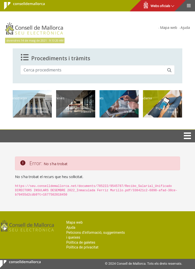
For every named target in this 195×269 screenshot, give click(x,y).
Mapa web (168, 27)
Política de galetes (80, 242)
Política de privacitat (82, 247)
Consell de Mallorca (21, 6)
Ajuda (185, 27)
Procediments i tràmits (55, 57)
